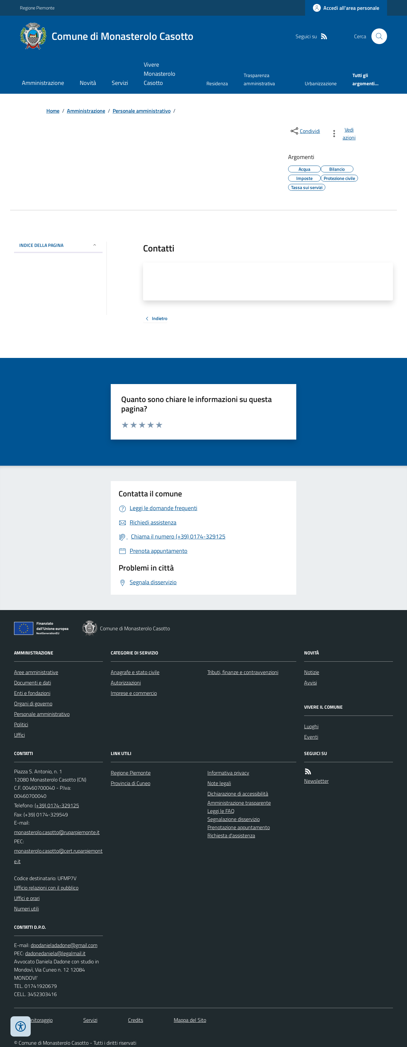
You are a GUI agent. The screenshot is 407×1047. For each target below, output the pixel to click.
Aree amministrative (36, 672)
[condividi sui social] (304, 131)
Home (52, 111)
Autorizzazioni (126, 682)
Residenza (217, 83)
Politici (21, 724)
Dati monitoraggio (33, 1020)
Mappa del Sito (190, 1020)
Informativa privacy (228, 773)
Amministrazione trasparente (239, 803)
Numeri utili (26, 908)
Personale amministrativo (142, 111)
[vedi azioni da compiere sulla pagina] (344, 133)
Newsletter (316, 781)
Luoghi (311, 726)
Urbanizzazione (321, 83)
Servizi (120, 82)
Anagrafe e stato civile (135, 672)
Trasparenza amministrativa (259, 79)
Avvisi (310, 682)
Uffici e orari (27, 898)
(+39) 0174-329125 (57, 805)
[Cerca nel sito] (376, 36)
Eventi (311, 737)
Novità (88, 82)
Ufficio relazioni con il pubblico (46, 888)
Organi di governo (33, 703)
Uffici (19, 735)
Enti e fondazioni (32, 693)
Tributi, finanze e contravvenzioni (242, 672)
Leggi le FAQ (221, 811)
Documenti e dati (32, 682)
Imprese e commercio (134, 693)
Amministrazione (43, 82)
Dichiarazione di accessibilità (237, 793)
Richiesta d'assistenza (231, 835)
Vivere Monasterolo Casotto (159, 73)
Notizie (311, 672)
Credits (135, 1020)
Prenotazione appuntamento (238, 827)
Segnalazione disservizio (233, 819)
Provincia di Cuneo (130, 783)
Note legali (219, 783)
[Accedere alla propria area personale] (346, 8)
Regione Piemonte (37, 7)
